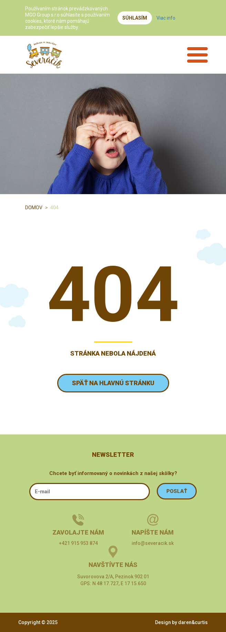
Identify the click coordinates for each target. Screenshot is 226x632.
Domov (33, 207)
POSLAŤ (176, 491)
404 (54, 207)
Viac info (165, 18)
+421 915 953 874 (78, 543)
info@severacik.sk (153, 543)
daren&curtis (193, 622)
